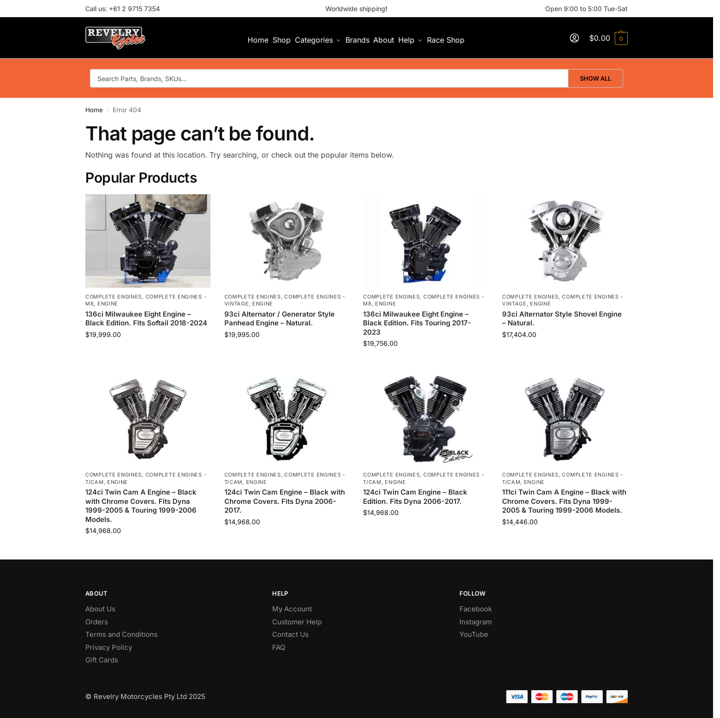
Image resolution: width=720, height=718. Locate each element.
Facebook (475, 608)
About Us (100, 608)
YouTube (473, 634)
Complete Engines (113, 296)
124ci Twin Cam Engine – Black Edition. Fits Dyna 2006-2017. (415, 497)
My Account (292, 608)
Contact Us (290, 634)
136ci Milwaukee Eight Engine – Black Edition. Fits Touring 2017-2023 (417, 323)
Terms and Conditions (121, 634)
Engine (107, 303)
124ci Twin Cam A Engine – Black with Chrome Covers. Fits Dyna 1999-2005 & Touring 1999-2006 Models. (141, 506)
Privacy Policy (108, 647)
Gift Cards (101, 659)
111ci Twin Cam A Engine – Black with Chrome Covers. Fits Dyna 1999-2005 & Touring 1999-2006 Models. (564, 501)
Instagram (475, 621)
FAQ (278, 647)
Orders (96, 621)
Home (94, 110)
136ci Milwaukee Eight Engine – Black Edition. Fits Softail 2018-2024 (146, 319)
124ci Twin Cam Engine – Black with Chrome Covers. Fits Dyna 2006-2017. (284, 501)
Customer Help (297, 621)
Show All (595, 78)
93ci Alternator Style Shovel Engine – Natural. (562, 319)
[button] (608, 38)
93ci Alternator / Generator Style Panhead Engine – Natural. (279, 319)
